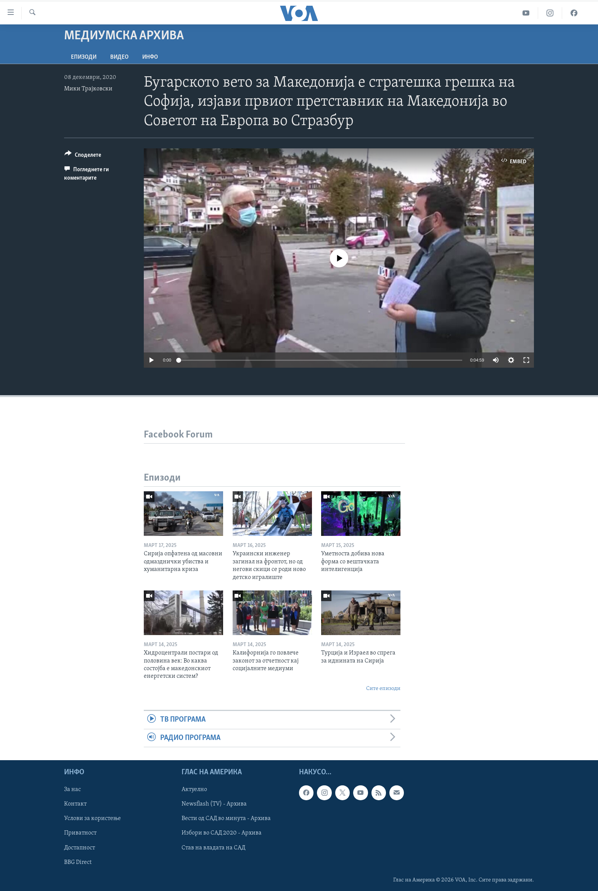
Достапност (79, 847)
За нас (72, 789)
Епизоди (83, 57)
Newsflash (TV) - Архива (214, 804)
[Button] (82, 156)
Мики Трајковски (88, 89)
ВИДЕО (119, 57)
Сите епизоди (383, 689)
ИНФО (150, 57)
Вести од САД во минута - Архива (226, 818)
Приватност (80, 833)
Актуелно (194, 789)
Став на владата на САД (213, 847)
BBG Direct (78, 862)
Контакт (75, 804)
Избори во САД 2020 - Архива (222, 833)
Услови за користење (92, 818)
